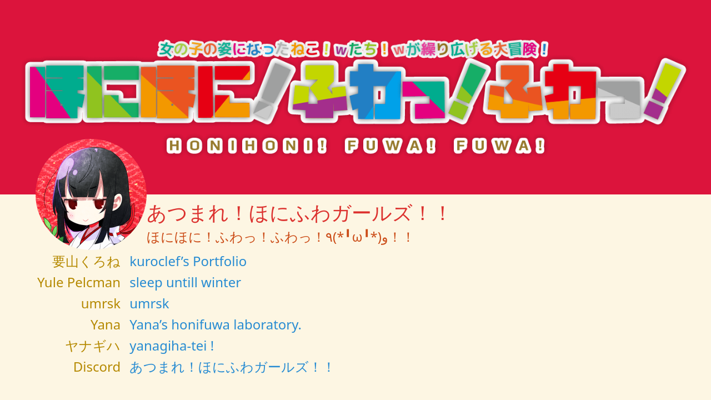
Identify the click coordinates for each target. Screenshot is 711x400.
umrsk (149, 303)
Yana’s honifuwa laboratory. (215, 324)
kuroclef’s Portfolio (188, 261)
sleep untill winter (185, 282)
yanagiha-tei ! (171, 345)
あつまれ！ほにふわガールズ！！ (232, 366)
